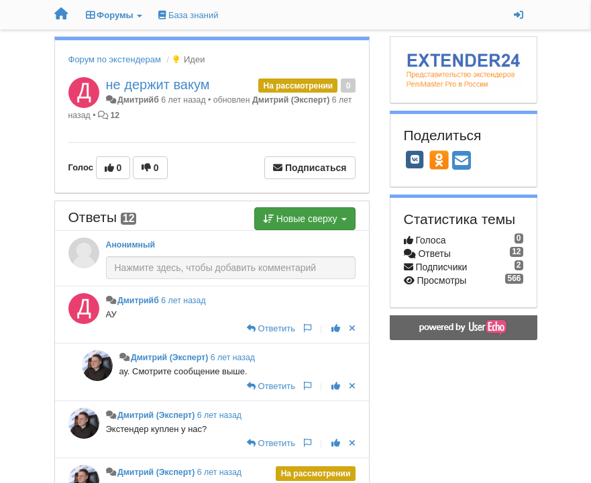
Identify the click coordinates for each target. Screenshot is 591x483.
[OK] (439, 160)
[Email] (461, 161)
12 (114, 115)
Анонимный (131, 245)
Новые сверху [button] (305, 218)
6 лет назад (183, 300)
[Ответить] (271, 328)
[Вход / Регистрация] (518, 14)
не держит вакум (158, 84)
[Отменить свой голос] (352, 328)
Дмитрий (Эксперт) (290, 100)
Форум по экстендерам (114, 59)
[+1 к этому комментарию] (335, 328)
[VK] (415, 160)
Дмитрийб (138, 100)
